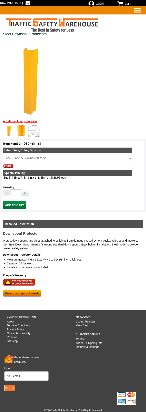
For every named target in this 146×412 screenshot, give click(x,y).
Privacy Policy (15, 329)
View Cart (82, 325)
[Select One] (67, 158)
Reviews (12, 337)
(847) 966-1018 (10, 3)
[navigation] (137, 10)
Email (8, 368)
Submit (9, 388)
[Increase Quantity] (25, 192)
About (10, 321)
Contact (80, 339)
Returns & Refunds (87, 346)
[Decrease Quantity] (7, 192)
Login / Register (85, 321)
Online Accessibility (18, 333)
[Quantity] (16, 192)
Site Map (12, 341)
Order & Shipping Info (89, 343)
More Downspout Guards (22, 293)
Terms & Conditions (19, 325)
